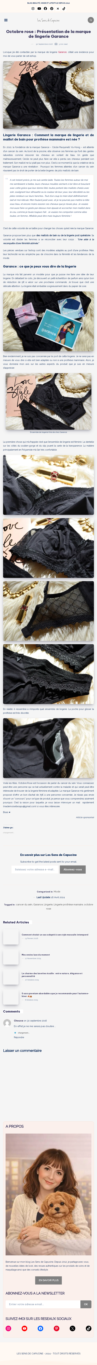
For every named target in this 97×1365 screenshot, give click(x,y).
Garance (38, 904)
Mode (57, 891)
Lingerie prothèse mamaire (68, 904)
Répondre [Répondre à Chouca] (19, 1037)
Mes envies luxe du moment (36, 955)
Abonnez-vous (73, 869)
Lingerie (48, 904)
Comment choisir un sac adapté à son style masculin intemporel (55, 935)
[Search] (91, 20)
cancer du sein (24, 904)
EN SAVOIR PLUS (48, 1280)
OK (86, 1304)
